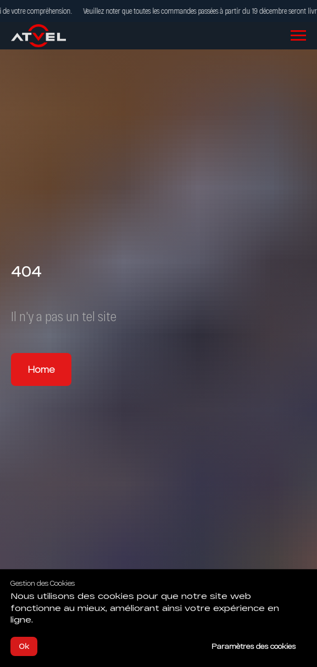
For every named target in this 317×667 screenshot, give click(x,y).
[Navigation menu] (298, 35)
